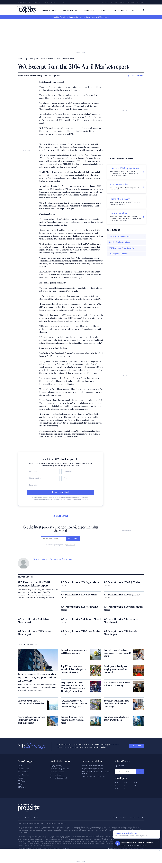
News (20, 766)
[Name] (43, 471)
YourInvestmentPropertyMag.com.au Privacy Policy (46, 499)
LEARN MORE (136, 746)
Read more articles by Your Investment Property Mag (53, 559)
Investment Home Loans (85, 17)
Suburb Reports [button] (50, 10)
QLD (116, 788)
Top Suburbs (29, 59)
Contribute (140, 2)
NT (125, 788)
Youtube (62, 2)
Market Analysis (23, 775)
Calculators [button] (120, 10)
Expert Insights (23, 769)
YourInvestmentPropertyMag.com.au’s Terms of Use (74, 497)
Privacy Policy (51, 823)
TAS (135, 785)
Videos (134, 10)
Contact (28, 818)
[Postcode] (77, 478)
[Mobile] (43, 478)
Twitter (45, 2)
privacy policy (70, 545)
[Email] (60, 485)
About (20, 818)
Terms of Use (62, 823)
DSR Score (22, 787)
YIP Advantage (107, 2)
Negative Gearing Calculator (92, 769)
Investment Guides (57, 772)
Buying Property (56, 766)
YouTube (141, 818)
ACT (135, 782)
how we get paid (23, 832)
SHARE (135, 75)
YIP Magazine (119, 2)
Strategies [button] (90, 10)
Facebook (37, 2)
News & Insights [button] (71, 10)
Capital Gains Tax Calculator (92, 766)
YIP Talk (20, 784)
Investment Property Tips (59, 769)
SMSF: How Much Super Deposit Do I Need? (96, 772)
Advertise (130, 2)
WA (37, 59)
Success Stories (23, 772)
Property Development (58, 778)
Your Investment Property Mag (31, 75)
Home (20, 59)
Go (140, 771)
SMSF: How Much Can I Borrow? (94, 776)
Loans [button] (105, 10)
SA (125, 785)
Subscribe (72, 538)
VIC (116, 785)
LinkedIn (54, 2)
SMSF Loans (104, 17)
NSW (116, 782)
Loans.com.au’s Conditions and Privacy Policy (75, 499)
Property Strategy (56, 775)
